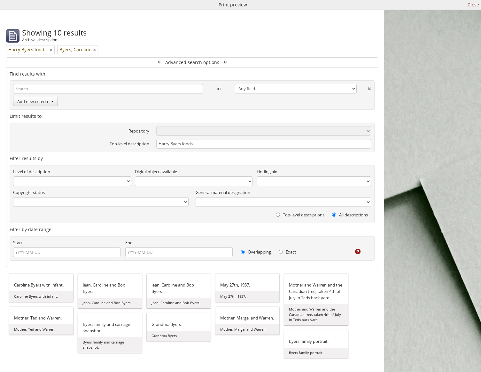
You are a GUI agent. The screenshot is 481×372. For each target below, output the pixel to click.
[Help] (353, 251)
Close (473, 5)
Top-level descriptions (300, 215)
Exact (287, 252)
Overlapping (256, 252)
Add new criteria (35, 101)
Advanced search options (192, 62)
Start (17, 243)
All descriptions (350, 215)
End (129, 243)
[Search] (108, 88)
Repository (138, 131)
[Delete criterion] (364, 87)
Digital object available (156, 171)
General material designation (223, 192)
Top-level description (129, 144)
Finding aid (267, 171)
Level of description (31, 171)
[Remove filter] (51, 49)
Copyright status (29, 192)
